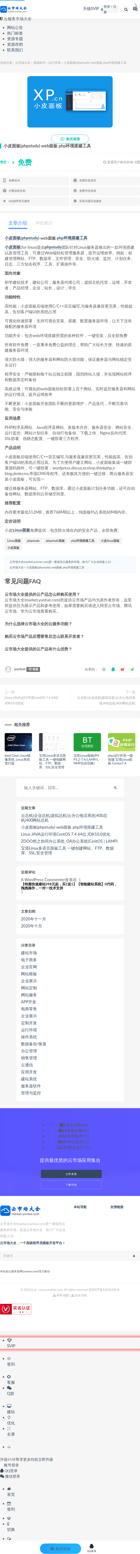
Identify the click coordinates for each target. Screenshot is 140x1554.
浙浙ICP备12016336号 (104, 1289)
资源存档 (15, 44)
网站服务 (29, 995)
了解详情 (71, 1184)
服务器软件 (31, 1086)
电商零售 (29, 1009)
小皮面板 (13, 238)
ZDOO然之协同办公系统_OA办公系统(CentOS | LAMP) (69, 841)
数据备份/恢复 (34, 1044)
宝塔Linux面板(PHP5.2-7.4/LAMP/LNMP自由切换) (86, 759)
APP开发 (28, 1002)
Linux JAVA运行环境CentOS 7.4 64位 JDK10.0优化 (31, 700)
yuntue (19, 669)
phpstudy (30, 238)
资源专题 (15, 38)
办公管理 (29, 1051)
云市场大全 (22, 62)
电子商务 (29, 960)
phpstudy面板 (55, 541)
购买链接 (70, 139)
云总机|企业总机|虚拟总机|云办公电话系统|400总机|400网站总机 (106, 700)
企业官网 (29, 967)
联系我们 (15, 49)
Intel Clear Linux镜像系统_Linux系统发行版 (17, 759)
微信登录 (10, 1476)
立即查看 (71, 1173)
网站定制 (29, 988)
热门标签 (15, 33)
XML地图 (61, 1295)
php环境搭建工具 (72, 238)
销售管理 (29, 1058)
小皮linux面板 (110, 541)
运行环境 (54, 62)
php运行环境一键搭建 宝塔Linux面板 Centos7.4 (120, 759)
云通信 (27, 1065)
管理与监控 (31, 1093)
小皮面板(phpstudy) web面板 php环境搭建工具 (55, 567)
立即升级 (45, 1459)
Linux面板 (21, 530)
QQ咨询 (91, 1547)
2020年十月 (31, 926)
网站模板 (29, 974)
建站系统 (29, 1079)
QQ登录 (9, 1470)
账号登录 (9, 1465)
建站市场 (29, 953)
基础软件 (39, 62)
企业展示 (29, 981)
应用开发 (29, 1072)
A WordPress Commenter (43, 879)
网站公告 (15, 27)
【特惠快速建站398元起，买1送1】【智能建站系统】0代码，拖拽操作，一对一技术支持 (69, 886)
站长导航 (79, 1295)
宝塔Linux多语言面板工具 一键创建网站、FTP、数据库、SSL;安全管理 (52, 761)
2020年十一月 (33, 919)
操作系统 (29, 1037)
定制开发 (29, 1023)
